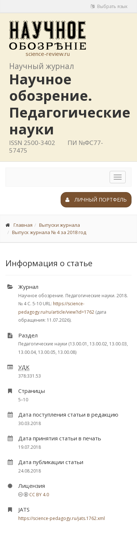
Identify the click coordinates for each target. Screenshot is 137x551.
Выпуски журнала (59, 225)
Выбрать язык (109, 6)
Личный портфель (96, 199)
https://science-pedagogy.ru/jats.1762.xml (61, 518)
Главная (23, 225)
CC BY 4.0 (39, 494)
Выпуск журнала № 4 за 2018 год (49, 232)
